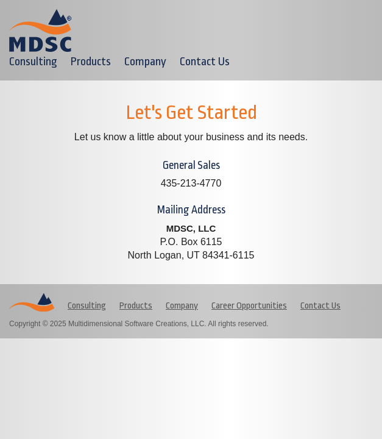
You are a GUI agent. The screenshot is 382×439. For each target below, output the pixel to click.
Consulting (33, 61)
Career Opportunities (249, 306)
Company (145, 61)
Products (91, 61)
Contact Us (205, 61)
